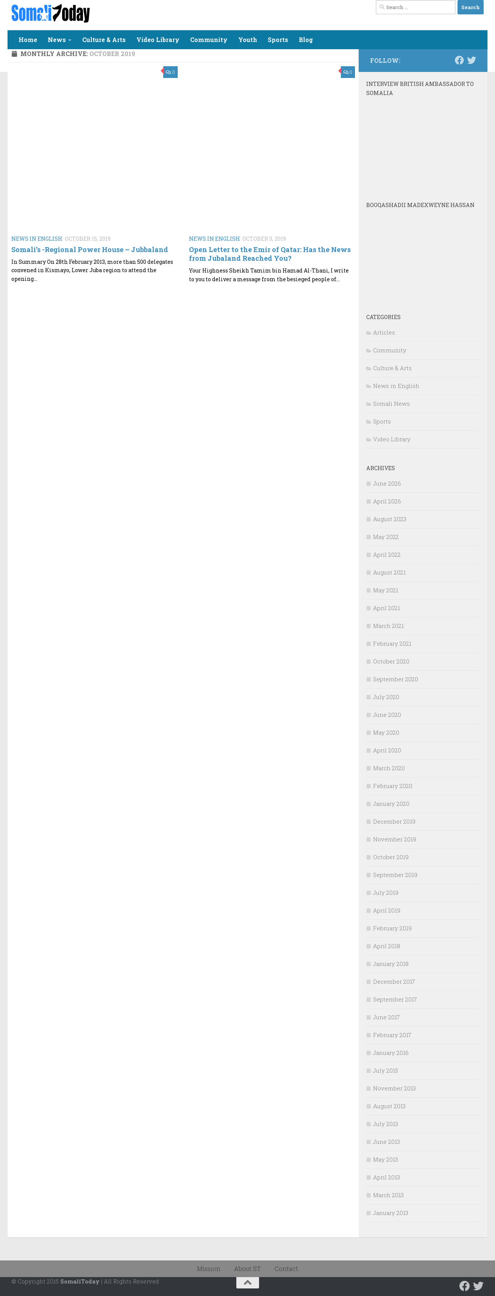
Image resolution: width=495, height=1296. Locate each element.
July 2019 (385, 892)
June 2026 (387, 483)
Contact (286, 1269)
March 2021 (388, 625)
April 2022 (387, 554)
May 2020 (386, 732)
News (57, 40)
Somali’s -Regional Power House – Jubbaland (89, 249)
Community (209, 40)
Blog (306, 40)
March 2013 (388, 1195)
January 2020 (391, 803)
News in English (36, 238)
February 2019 (392, 928)
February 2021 (392, 643)
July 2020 (386, 697)
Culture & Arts (104, 40)
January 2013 (390, 1213)
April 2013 (386, 1177)
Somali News (391, 403)
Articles (384, 332)
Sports (278, 40)
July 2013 (385, 1124)
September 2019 (395, 875)
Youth (247, 40)
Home (28, 40)
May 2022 (386, 537)
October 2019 (391, 857)
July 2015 (385, 1070)
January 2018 (391, 963)
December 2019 (394, 821)
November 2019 (394, 839)
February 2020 (392, 786)
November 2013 (394, 1088)
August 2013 (389, 1106)
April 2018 (386, 946)
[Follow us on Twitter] (471, 60)
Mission (208, 1269)
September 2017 (395, 999)
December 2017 (394, 981)
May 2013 (385, 1159)
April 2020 (387, 750)
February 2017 (392, 1035)
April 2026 (387, 501)
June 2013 (386, 1141)
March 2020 (389, 768)
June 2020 (387, 714)
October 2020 (391, 661)
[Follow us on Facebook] (459, 60)
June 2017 (386, 1017)
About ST (247, 1269)
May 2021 (385, 590)
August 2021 (389, 572)
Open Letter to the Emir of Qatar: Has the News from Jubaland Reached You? (270, 254)
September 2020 (395, 679)
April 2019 (386, 910)
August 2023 (389, 519)
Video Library (158, 40)
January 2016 (391, 1052)
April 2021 (386, 608)
